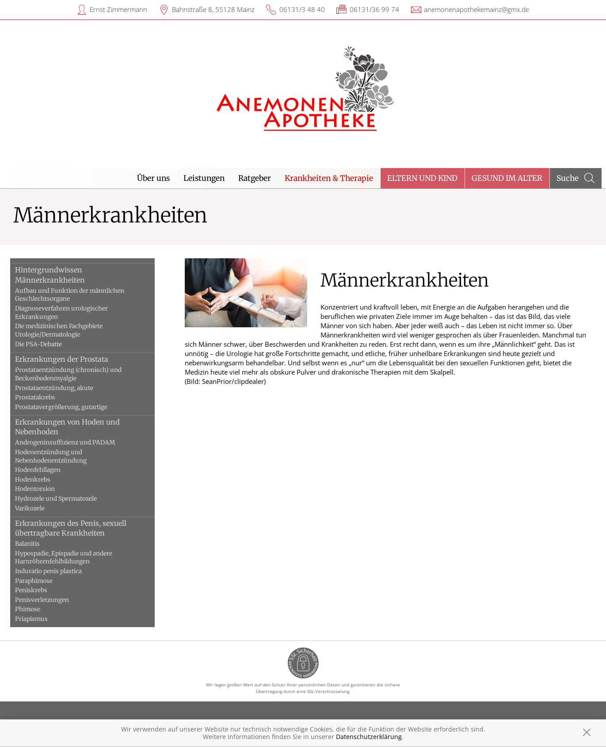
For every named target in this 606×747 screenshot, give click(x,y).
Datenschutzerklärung (369, 736)
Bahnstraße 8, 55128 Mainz (213, 9)
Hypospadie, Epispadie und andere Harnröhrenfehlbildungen (63, 558)
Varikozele (30, 508)
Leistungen (204, 178)
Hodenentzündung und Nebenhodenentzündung (51, 456)
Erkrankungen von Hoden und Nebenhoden (67, 427)
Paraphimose (34, 581)
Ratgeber (254, 178)
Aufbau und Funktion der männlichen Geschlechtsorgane (69, 295)
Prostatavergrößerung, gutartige (61, 407)
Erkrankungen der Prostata (61, 359)
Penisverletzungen (42, 600)
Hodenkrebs (32, 479)
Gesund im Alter (507, 178)
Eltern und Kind (422, 178)
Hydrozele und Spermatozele (56, 498)
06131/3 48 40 (302, 9)
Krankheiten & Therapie (329, 178)
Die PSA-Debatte (38, 344)
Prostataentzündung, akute (54, 388)
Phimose (27, 609)
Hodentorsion (35, 489)
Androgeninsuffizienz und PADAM (65, 442)
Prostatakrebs (35, 397)
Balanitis (27, 544)
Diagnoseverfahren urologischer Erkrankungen (61, 313)
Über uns (153, 178)
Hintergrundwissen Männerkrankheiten (50, 274)
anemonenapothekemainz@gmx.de (476, 9)
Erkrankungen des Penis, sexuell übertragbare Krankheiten (70, 528)
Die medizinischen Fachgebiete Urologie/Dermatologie (59, 330)
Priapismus (31, 619)
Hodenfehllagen (38, 470)
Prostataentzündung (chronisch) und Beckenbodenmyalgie (68, 374)
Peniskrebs (31, 590)
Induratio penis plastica (48, 571)
